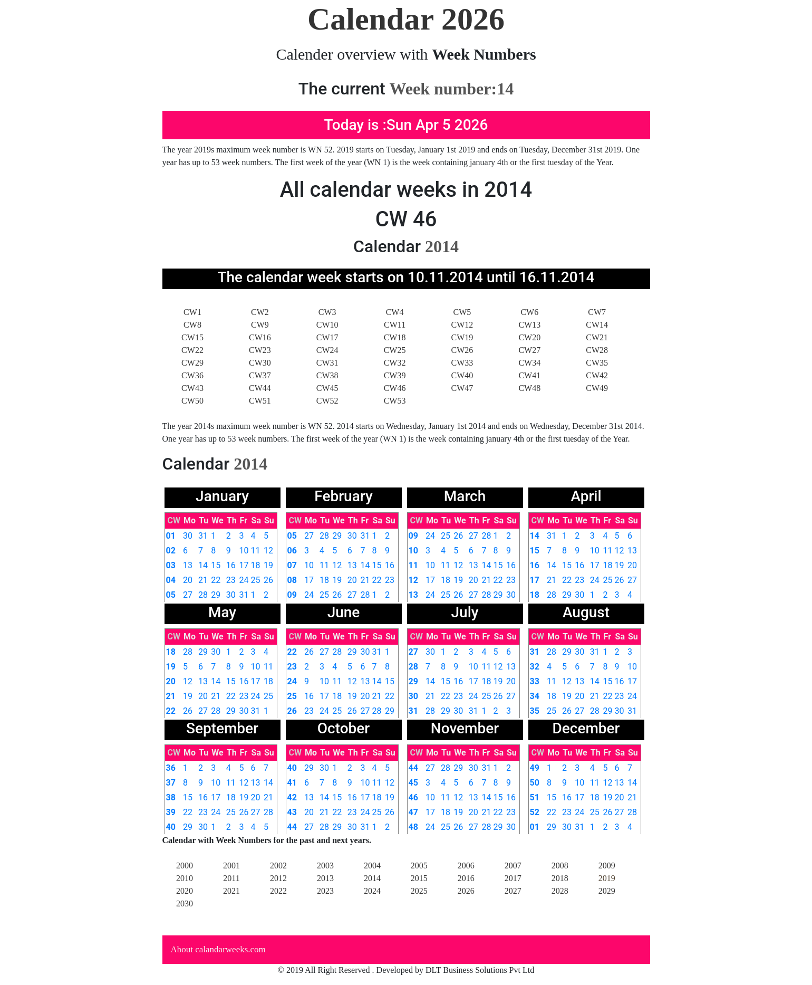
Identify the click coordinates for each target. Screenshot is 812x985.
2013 (325, 878)
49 (534, 768)
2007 (513, 865)
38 (171, 797)
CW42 (597, 375)
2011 (231, 878)
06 (292, 551)
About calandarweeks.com (218, 949)
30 (187, 536)
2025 (419, 890)
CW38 (327, 375)
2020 (184, 890)
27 (187, 595)
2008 (560, 865)
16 (231, 565)
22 (215, 580)
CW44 (260, 388)
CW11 (394, 324)
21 (203, 580)
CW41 (529, 375)
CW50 (192, 400)
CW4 (395, 312)
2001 (231, 865)
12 (268, 551)
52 (534, 812)
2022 (278, 890)
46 (413, 797)
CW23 (260, 350)
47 (413, 812)
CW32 (395, 362)
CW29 (192, 362)
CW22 (192, 350)
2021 (231, 890)
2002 (278, 865)
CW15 (192, 337)
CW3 (327, 312)
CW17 (327, 337)
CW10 (327, 324)
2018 (560, 878)
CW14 (597, 324)
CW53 (395, 400)
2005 (419, 865)
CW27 (529, 350)
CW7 (597, 312)
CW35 (597, 362)
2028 (560, 890)
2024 (372, 890)
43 (292, 812)
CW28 (597, 350)
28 (203, 595)
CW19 (462, 337)
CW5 (462, 312)
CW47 (462, 388)
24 (244, 580)
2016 (466, 878)
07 (292, 565)
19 (268, 565)
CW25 (395, 350)
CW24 (327, 350)
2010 (184, 878)
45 (413, 783)
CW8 (192, 324)
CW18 (395, 337)
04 (171, 580)
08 (292, 580)
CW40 (462, 375)
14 (203, 565)
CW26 (462, 350)
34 (534, 696)
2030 (184, 903)
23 (231, 580)
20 (187, 580)
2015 (419, 878)
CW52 (327, 400)
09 (292, 595)
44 (292, 827)
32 (534, 667)
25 (255, 580)
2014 (372, 878)
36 (171, 768)
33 (534, 681)
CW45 (327, 388)
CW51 (260, 400)
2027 (513, 890)
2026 (466, 890)
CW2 (260, 312)
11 (255, 551)
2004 (372, 865)
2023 (325, 890)
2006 (466, 865)
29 (215, 595)
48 (413, 827)
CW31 (327, 362)
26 (268, 580)
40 (171, 827)
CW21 (597, 337)
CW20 (529, 337)
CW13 (529, 324)
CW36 (192, 375)
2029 (606, 890)
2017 (513, 878)
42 (292, 797)
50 (534, 783)
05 (171, 595)
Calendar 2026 (406, 19)
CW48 (529, 388)
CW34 (529, 362)
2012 (278, 878)
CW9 (260, 324)
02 (171, 551)
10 (244, 551)
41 (292, 783)
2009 (606, 865)
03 (171, 565)
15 (215, 565)
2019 (606, 878)
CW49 (597, 388)
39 (171, 812)
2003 (325, 865)
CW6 (529, 312)
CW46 (395, 388)
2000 (184, 865)
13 (187, 565)
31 (203, 536)
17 (244, 565)
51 (534, 797)
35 (534, 711)
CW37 (260, 375)
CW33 (462, 362)
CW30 (260, 362)
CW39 (395, 375)
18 (255, 565)
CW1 (192, 312)
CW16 (260, 337)
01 (171, 536)
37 (171, 783)
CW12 (462, 324)
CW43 (192, 388)
